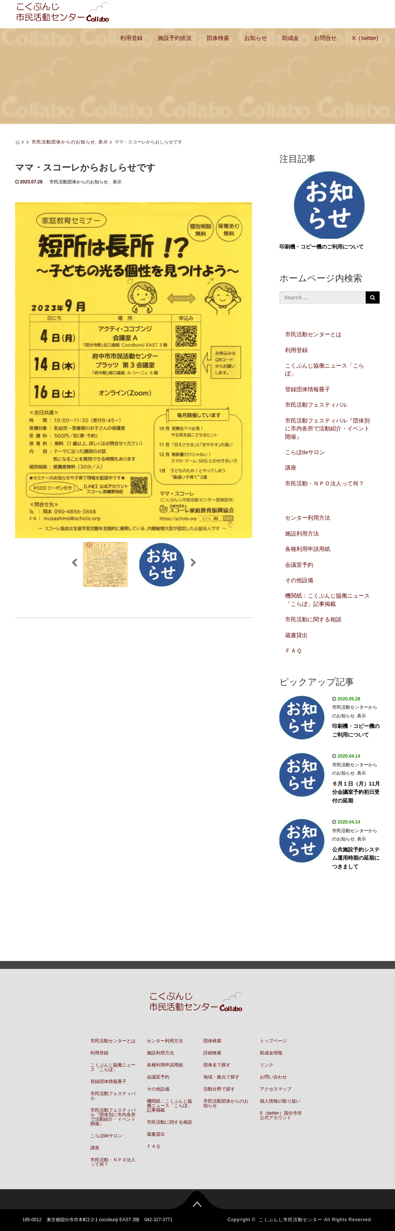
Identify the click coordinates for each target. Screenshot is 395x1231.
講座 (290, 467)
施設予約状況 (175, 38)
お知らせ (255, 38)
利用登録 (131, 38)
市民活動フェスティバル (316, 404)
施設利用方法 (302, 533)
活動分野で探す (219, 1089)
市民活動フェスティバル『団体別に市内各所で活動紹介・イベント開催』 (327, 428)
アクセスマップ (275, 1089)
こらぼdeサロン (305, 452)
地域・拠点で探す (221, 1077)
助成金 (290, 38)
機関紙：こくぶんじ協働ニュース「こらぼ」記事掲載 (327, 599)
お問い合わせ (273, 1077)
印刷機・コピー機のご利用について (321, 247)
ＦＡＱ (293, 650)
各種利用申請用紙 (307, 549)
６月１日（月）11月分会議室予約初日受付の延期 (356, 792)
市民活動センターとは (313, 334)
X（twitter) (365, 38)
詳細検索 (212, 1053)
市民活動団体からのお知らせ (63, 142)
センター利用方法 (307, 517)
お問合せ (325, 38)
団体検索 (218, 38)
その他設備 (299, 580)
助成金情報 (271, 1053)
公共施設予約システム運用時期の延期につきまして (356, 858)
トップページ (273, 1040)
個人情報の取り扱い (280, 1101)
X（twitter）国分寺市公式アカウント (281, 1115)
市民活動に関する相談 (313, 619)
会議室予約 (299, 564)
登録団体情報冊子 (307, 389)
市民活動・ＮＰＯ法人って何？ (324, 483)
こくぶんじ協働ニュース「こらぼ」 (324, 369)
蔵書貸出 (296, 635)
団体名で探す (216, 1065)
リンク (266, 1065)
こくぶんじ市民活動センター (290, 1219)
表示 (103, 142)
